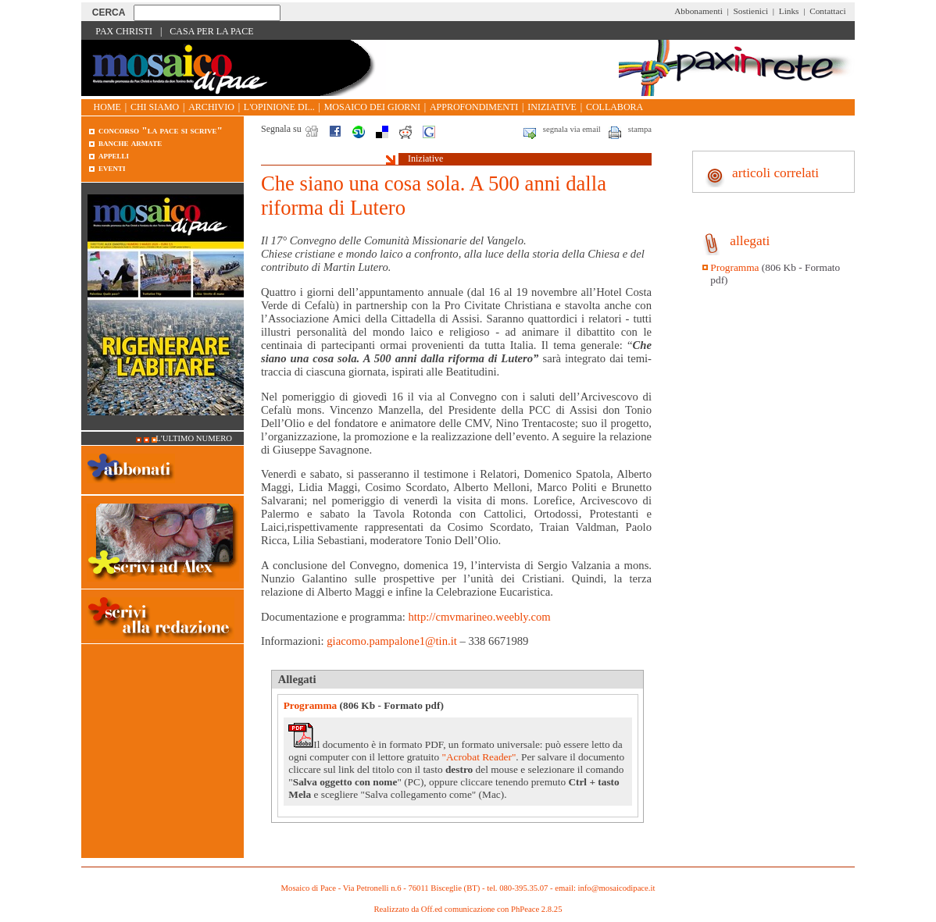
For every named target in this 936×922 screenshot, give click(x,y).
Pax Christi (123, 31)
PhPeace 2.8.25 (536, 909)
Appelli (113, 155)
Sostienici (750, 11)
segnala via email (572, 129)
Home (107, 106)
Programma (311, 705)
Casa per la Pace (211, 31)
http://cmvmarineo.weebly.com (479, 617)
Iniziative (552, 106)
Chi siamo (154, 106)
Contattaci (827, 11)
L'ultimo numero (193, 438)
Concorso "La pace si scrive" (160, 130)
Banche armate (130, 142)
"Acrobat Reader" (478, 757)
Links (789, 11)
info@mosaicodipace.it (617, 888)
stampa (640, 129)
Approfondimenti (474, 106)
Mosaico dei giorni (372, 106)
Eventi (112, 167)
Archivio (211, 106)
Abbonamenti (698, 11)
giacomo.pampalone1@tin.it (392, 641)
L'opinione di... (279, 106)
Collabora (614, 106)
